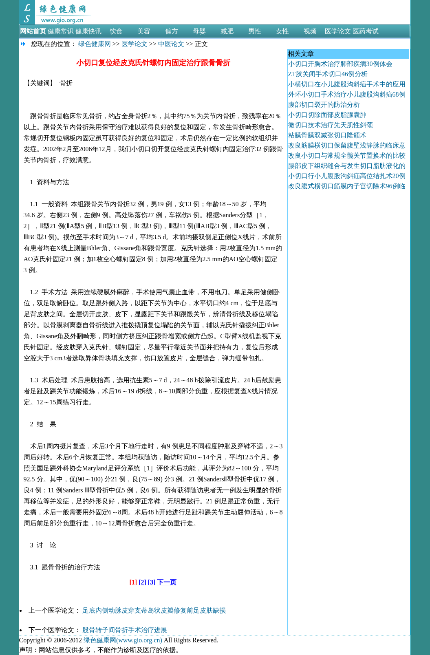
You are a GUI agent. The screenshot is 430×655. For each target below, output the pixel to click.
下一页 (166, 582)
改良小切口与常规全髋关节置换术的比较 (347, 155)
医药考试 (366, 31)
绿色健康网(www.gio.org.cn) (123, 640)
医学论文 (338, 31)
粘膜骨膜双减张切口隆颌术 (327, 135)
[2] (142, 582)
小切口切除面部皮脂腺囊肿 (327, 114)
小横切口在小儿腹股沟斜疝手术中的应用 (347, 84)
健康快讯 (88, 31)
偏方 (171, 31)
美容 (143, 31)
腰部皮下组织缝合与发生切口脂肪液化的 (347, 165)
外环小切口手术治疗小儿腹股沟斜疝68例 (347, 94)
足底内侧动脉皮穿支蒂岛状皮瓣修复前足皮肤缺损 (154, 610)
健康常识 (61, 31)
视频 (310, 31)
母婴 (199, 31)
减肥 (227, 31)
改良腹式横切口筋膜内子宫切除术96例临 (347, 186)
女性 (282, 31)
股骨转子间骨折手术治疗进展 (124, 629)
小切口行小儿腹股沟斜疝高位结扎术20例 (347, 175)
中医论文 (171, 43)
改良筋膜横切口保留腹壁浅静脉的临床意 (347, 145)
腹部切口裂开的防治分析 (324, 104)
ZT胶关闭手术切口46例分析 (328, 74)
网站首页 (33, 31)
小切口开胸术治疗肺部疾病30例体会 (340, 63)
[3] (152, 582)
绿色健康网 (94, 43)
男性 (254, 31)
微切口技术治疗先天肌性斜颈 (330, 124)
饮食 (116, 31)
